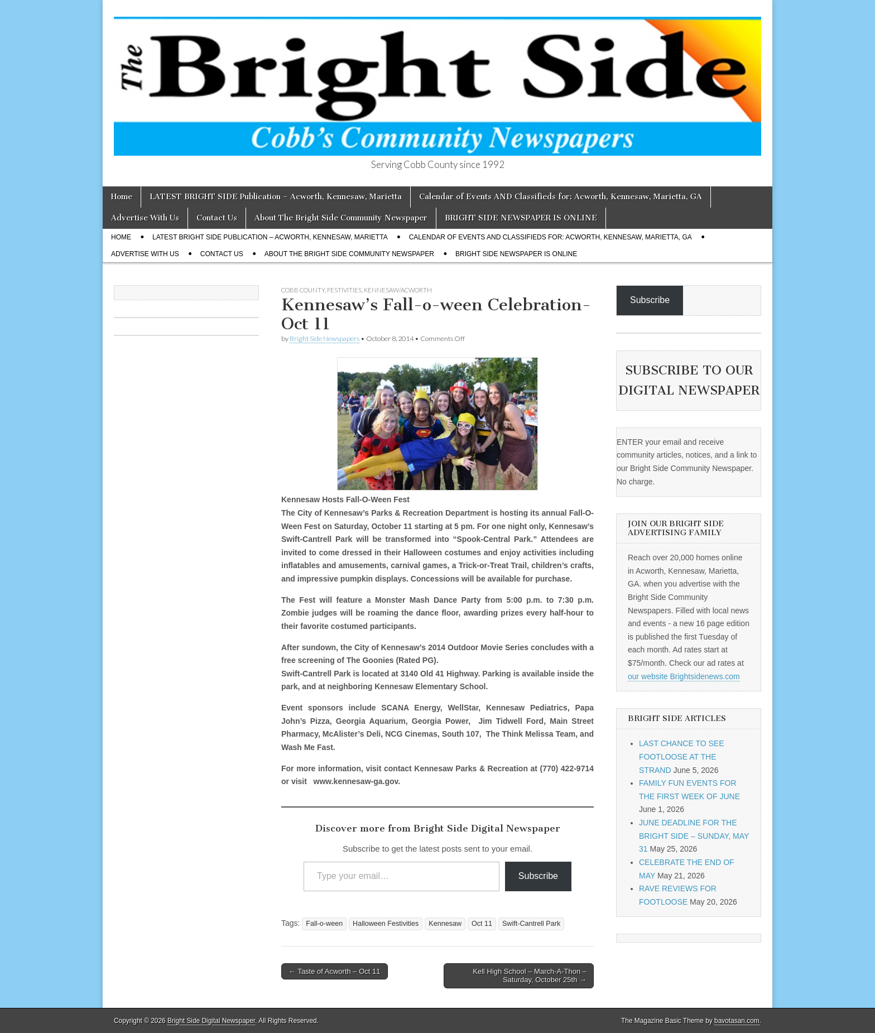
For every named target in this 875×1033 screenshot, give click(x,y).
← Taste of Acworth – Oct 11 (335, 971)
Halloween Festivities (386, 924)
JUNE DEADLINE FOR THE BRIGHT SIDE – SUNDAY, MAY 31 (694, 835)
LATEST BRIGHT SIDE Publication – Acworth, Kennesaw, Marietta (276, 196)
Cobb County (303, 290)
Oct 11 (482, 924)
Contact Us (216, 218)
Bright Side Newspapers (324, 338)
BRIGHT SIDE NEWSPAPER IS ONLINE (521, 218)
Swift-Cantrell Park (531, 924)
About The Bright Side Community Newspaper (340, 218)
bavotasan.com (736, 1021)
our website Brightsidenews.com (684, 676)
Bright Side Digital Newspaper (211, 1021)
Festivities (344, 290)
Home (121, 196)
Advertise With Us (145, 218)
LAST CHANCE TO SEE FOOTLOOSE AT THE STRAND (681, 756)
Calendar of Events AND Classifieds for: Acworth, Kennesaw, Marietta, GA (560, 196)
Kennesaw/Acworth (398, 290)
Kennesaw (445, 924)
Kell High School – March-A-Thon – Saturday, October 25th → (529, 975)
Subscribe (538, 876)
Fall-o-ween (324, 924)
